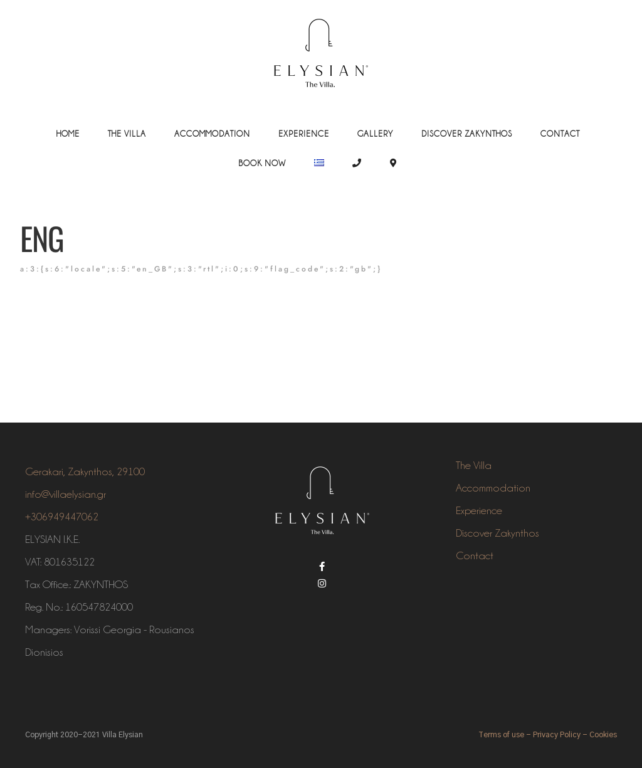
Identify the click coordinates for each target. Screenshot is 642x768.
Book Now (262, 163)
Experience (303, 133)
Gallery (375, 133)
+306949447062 (61, 516)
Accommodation (212, 133)
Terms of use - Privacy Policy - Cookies (547, 735)
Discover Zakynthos (466, 133)
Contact (560, 133)
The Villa (127, 133)
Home (68, 133)
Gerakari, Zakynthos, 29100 (85, 471)
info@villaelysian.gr (65, 494)
